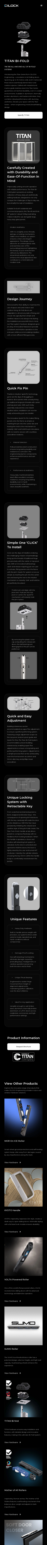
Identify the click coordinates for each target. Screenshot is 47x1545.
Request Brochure (23, 1047)
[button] (41, 5)
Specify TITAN (23, 115)
